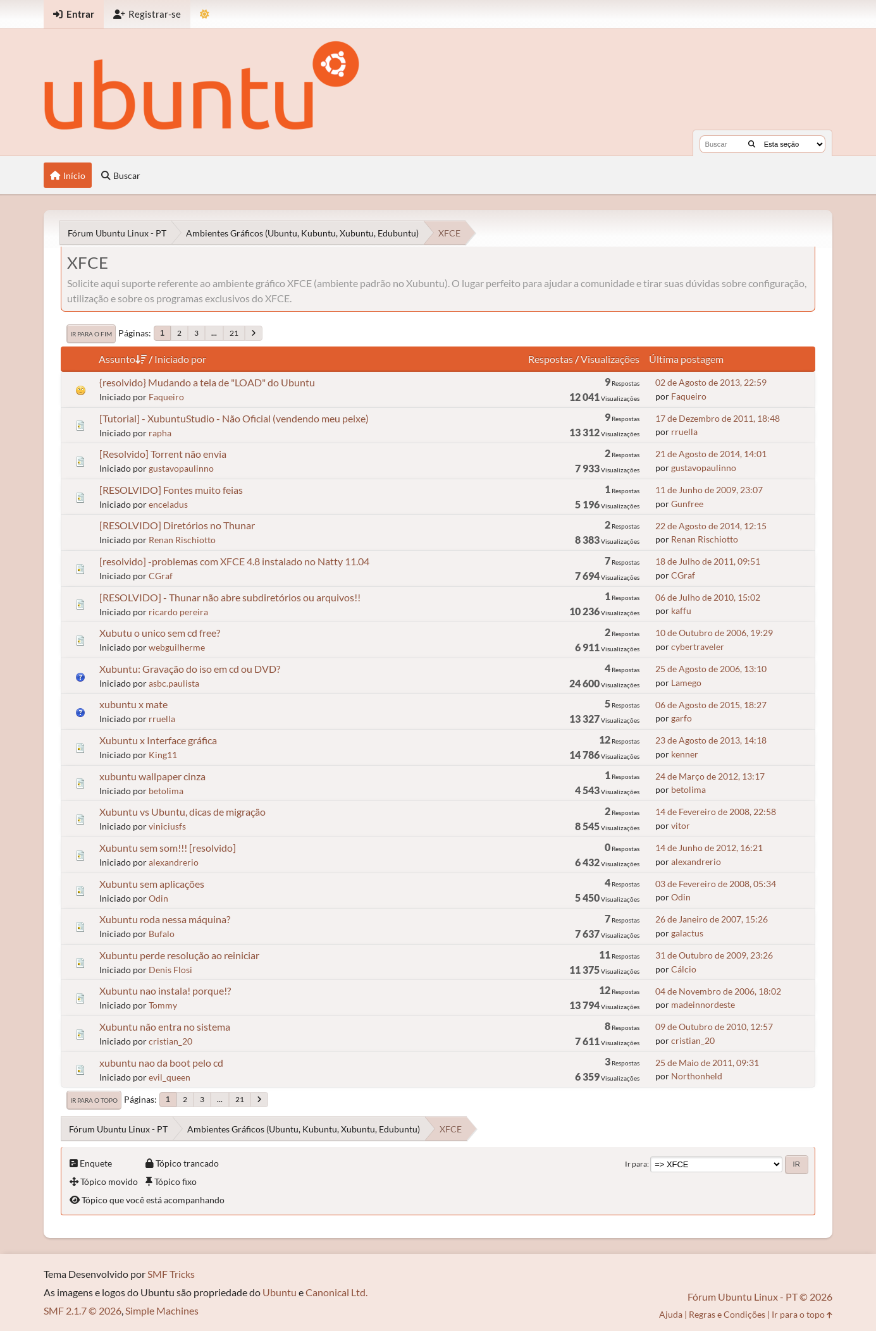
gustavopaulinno (181, 468)
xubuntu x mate (133, 704)
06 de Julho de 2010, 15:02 (707, 597)
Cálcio (683, 969)
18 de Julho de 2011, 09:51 (707, 561)
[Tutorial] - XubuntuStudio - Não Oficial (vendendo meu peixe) (234, 418)
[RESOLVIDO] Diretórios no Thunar (177, 525)
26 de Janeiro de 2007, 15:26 (711, 919)
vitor (680, 825)
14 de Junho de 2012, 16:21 (709, 847)
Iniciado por (180, 359)
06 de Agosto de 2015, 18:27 (711, 704)
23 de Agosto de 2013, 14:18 (711, 740)
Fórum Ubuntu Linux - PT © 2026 (760, 1297)
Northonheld (696, 1075)
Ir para (636, 1164)
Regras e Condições (727, 1314)
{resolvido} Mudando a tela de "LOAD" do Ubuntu (207, 382)
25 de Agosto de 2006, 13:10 (711, 668)
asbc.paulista (174, 683)
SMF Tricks (171, 1274)
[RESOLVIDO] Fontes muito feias (171, 490)
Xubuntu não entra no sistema (164, 1027)
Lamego (686, 682)
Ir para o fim (91, 334)
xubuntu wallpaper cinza (152, 776)
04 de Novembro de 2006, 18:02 (718, 991)
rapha (160, 432)
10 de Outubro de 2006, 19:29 (714, 632)
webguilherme (177, 647)
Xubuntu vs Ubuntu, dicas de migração (182, 812)
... (214, 333)
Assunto (123, 359)
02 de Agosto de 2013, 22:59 (711, 382)
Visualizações (610, 359)
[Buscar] (752, 144)
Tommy (163, 1005)
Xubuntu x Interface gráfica (158, 740)
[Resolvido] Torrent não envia (162, 454)
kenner (684, 754)
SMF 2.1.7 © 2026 (82, 1310)
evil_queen (169, 1077)
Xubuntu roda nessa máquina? (164, 919)
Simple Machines (162, 1310)
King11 (163, 754)
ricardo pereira (178, 611)
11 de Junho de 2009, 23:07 (709, 489)
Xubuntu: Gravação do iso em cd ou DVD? (189, 669)
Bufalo (162, 933)
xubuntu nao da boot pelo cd (161, 1063)
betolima (166, 790)
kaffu (681, 610)
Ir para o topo (94, 1100)
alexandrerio (174, 862)
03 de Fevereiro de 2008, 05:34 (715, 883)
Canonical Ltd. (336, 1292)
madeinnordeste (703, 1004)
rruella (684, 431)
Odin (158, 898)
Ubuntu (279, 1292)
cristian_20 (170, 1041)
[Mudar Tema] (204, 14)
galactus (687, 933)
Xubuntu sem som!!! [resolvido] (167, 848)
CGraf (161, 575)
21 (234, 333)
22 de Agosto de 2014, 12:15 (711, 525)
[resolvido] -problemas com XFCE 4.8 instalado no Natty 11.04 (234, 561)
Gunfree (687, 503)
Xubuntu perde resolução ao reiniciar (179, 955)
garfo (681, 718)
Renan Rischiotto (182, 539)
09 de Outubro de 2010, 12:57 (714, 1026)
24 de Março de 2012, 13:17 (710, 776)
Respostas (550, 359)
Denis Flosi (170, 969)
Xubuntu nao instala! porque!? (165, 990)
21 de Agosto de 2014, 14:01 (711, 453)
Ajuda (670, 1314)
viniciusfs (167, 826)
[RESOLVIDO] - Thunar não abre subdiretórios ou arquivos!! (230, 597)
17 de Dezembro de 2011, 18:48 (717, 418)
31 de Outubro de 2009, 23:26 (714, 955)
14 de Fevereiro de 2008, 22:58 (715, 811)
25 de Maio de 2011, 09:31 (707, 1062)
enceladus (168, 504)
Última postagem (686, 359)
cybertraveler (697, 646)
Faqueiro (166, 396)
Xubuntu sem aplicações (151, 884)
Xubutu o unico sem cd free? (159, 633)
